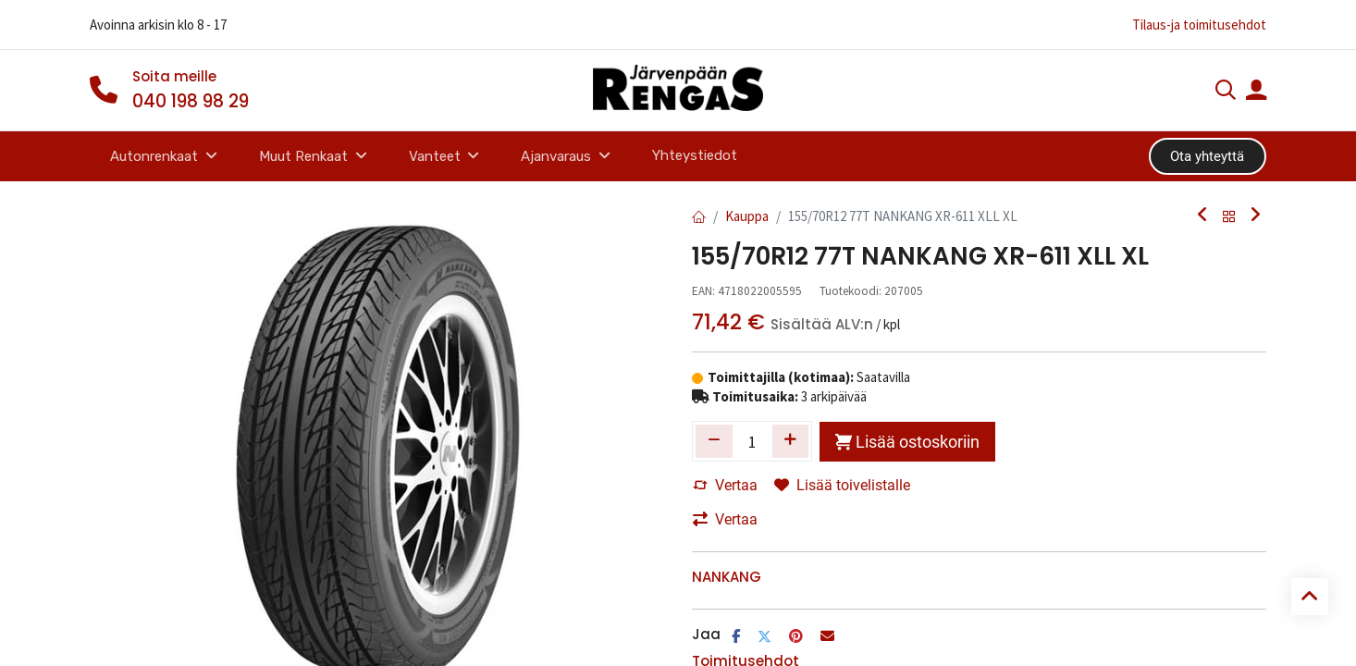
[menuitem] (694, 155)
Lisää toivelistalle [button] (842, 485)
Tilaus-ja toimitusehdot (1199, 24)
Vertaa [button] (725, 485)
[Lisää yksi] (790, 441)
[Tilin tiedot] (1256, 92)
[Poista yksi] (714, 441)
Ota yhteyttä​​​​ (1207, 156)
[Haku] (1225, 92)
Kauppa (747, 216)
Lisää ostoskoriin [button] (907, 441)
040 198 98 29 (190, 101)
